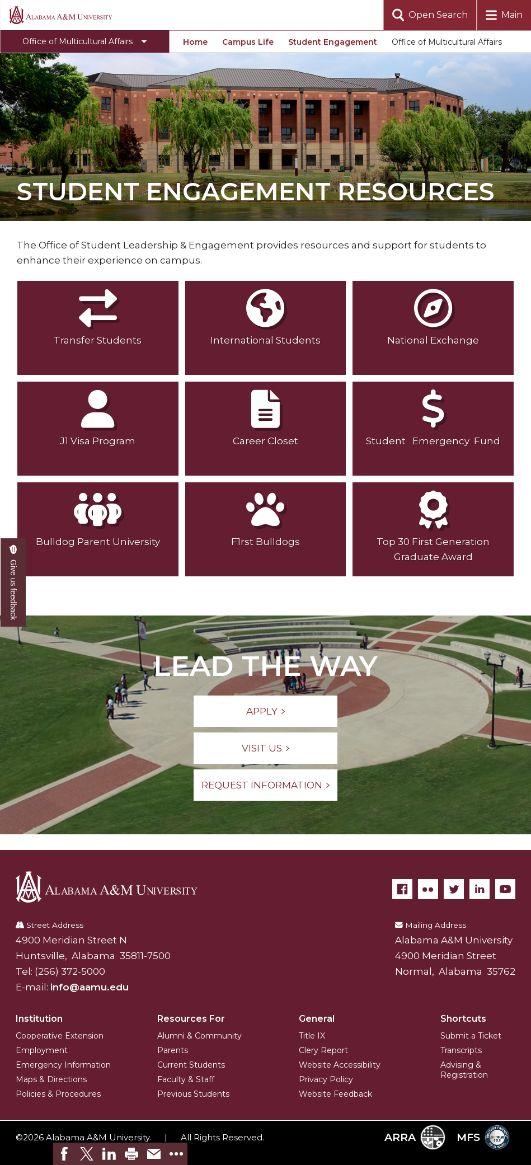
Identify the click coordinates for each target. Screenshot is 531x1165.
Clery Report (323, 1050)
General (317, 1018)
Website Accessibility (339, 1065)
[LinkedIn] (479, 889)
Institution (39, 1018)
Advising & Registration (464, 1070)
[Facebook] (402, 889)
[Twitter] (454, 889)
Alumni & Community (199, 1036)
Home (195, 42)
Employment (42, 1050)
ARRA (414, 1137)
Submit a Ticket (470, 1036)
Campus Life (248, 42)
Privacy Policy (326, 1079)
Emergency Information (63, 1065)
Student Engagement (332, 42)
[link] (64, 1154)
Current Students (191, 1065)
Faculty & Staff (185, 1079)
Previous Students (193, 1094)
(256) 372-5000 (70, 971)
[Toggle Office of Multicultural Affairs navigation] (84, 41)
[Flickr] (428, 889)
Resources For (191, 1018)
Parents (172, 1050)
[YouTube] (505, 889)
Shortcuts (463, 1018)
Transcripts (461, 1050)
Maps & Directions (51, 1079)
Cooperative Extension (60, 1036)
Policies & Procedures (58, 1094)
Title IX (312, 1036)
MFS (483, 1137)
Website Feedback (335, 1094)
